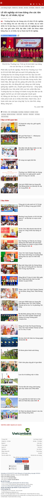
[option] (22, 432)
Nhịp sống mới (5, 451)
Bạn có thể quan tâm (9, 120)
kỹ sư (36, 112)
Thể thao (4, 449)
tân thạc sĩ (26, 112)
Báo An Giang (4, 116)
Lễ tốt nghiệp (14, 112)
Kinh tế (38, 7)
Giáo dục (39, 443)
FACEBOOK (18, 461)
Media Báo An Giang (36, 455)
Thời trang (4, 453)
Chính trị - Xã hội (17, 7)
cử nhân (32, 112)
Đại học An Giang (11, 114)
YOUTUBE (25, 461)
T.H (9, 112)
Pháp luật (39, 445)
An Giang (3, 114)
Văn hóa (39, 447)
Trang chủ (4, 439)
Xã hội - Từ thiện (29, 7)
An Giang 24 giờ (6, 7)
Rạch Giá (25, 114)
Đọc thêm (5, 201)
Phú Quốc (31, 114)
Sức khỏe (39, 449)
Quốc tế (4, 447)
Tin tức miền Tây (6, 455)
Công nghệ (4, 445)
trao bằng (20, 112)
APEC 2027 (19, 114)
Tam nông (39, 451)
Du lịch (40, 453)
